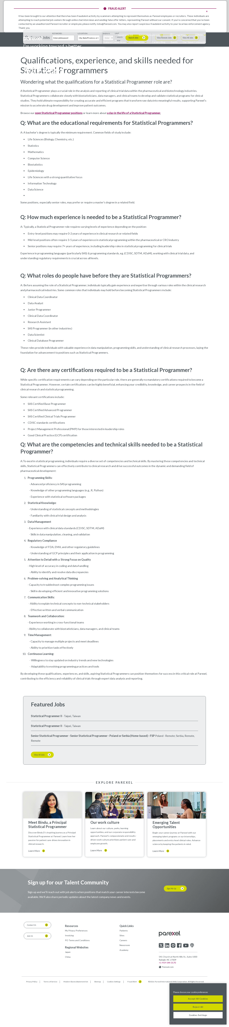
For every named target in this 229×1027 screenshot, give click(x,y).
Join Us (30, 1003)
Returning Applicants (149, 34)
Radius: (106, 100)
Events (174, 42)
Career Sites (180, 34)
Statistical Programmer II (46, 783)
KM (118, 107)
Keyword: (57, 100)
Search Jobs (133, 104)
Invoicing (69, 1002)
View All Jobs (188, 105)
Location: (83, 100)
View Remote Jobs (164, 105)
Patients (124, 997)
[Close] (222, 987)
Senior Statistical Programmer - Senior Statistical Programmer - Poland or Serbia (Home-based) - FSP (93, 802)
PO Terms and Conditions (77, 1007)
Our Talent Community (194, 42)
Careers (123, 1007)
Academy (124, 1017)
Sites (122, 1002)
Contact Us (31, 992)
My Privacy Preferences (76, 997)
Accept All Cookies (198, 999)
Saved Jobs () (125, 34)
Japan (67, 1019)
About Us (139, 42)
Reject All (198, 1007)
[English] (201, 35)
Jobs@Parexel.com (107, 23)
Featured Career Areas (114, 42)
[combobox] (89, 105)
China (67, 1024)
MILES (120, 104)
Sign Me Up (171, 955)
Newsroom (125, 1012)
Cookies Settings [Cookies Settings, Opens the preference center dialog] (198, 1015)
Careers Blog (158, 42)
